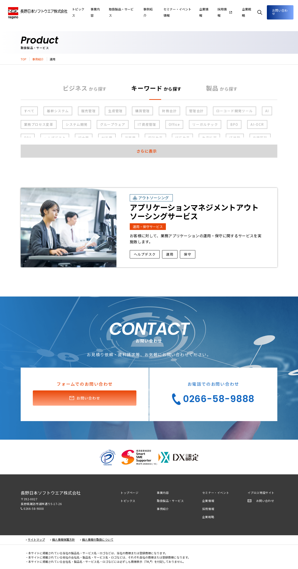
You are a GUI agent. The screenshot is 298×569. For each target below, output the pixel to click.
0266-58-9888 (34, 508)
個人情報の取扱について (97, 539)
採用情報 (208, 509)
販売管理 (88, 110)
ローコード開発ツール (234, 110)
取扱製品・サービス (170, 501)
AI (267, 110)
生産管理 (115, 110)
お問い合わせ (279, 12)
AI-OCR (257, 124)
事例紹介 (38, 59)
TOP (23, 59)
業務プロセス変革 (38, 124)
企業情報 (210, 12)
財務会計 (169, 110)
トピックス (127, 501)
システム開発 (76, 124)
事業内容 (114, 12)
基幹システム (58, 110)
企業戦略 (208, 517)
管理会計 (196, 110)
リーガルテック (205, 124)
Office (174, 124)
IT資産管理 (147, 124)
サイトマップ (36, 539)
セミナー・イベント (215, 493)
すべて (29, 110)
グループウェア (112, 124)
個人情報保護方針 (63, 539)
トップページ (129, 493)
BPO (234, 124)
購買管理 (142, 110)
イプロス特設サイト (261, 493)
